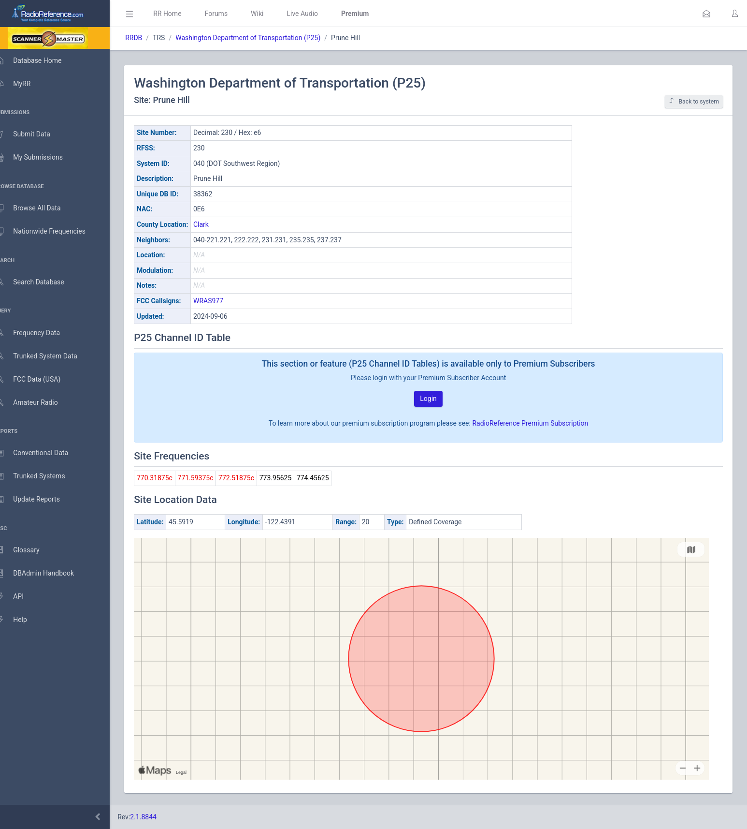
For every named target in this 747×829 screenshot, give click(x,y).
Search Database (39, 282)
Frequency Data (37, 333)
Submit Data (32, 134)
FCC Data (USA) (37, 379)
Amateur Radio (36, 403)
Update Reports (37, 499)
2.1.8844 (157, 817)
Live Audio (316, 13)
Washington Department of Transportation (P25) (261, 38)
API (19, 596)
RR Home (181, 13)
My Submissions (38, 157)
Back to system (694, 101)
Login (435, 398)
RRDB (147, 38)
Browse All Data (37, 208)
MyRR (22, 83)
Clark (215, 224)
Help (20, 620)
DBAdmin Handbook (44, 573)
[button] (706, 13)
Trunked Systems (39, 476)
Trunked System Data (45, 356)
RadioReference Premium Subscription (537, 423)
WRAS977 (222, 301)
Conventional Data (41, 453)
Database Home (37, 60)
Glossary (26, 550)
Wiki (271, 13)
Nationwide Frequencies (50, 231)
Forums (230, 13)
